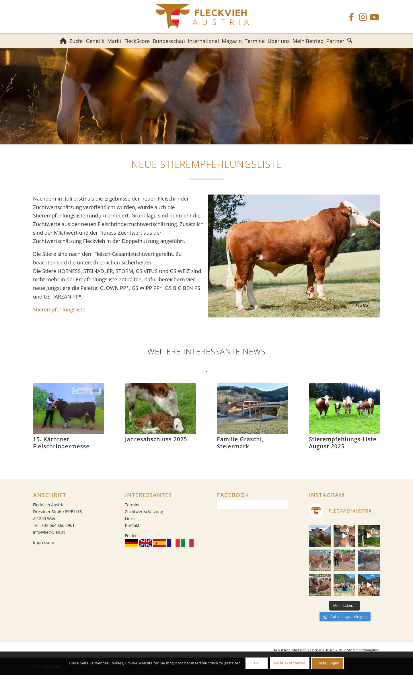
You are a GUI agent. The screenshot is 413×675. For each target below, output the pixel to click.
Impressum (43, 542)
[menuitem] (63, 41)
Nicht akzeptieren (289, 663)
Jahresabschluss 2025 (156, 439)
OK (256, 663)
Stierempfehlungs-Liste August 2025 (343, 442)
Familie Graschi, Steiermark (240, 442)
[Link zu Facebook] (351, 17)
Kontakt (132, 525)
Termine (133, 504)
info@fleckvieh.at (49, 532)
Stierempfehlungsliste (59, 309)
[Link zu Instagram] (363, 17)
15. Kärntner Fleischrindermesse (61, 442)
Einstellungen (328, 663)
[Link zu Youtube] (374, 17)
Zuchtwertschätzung (144, 511)
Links (130, 518)
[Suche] (350, 41)
